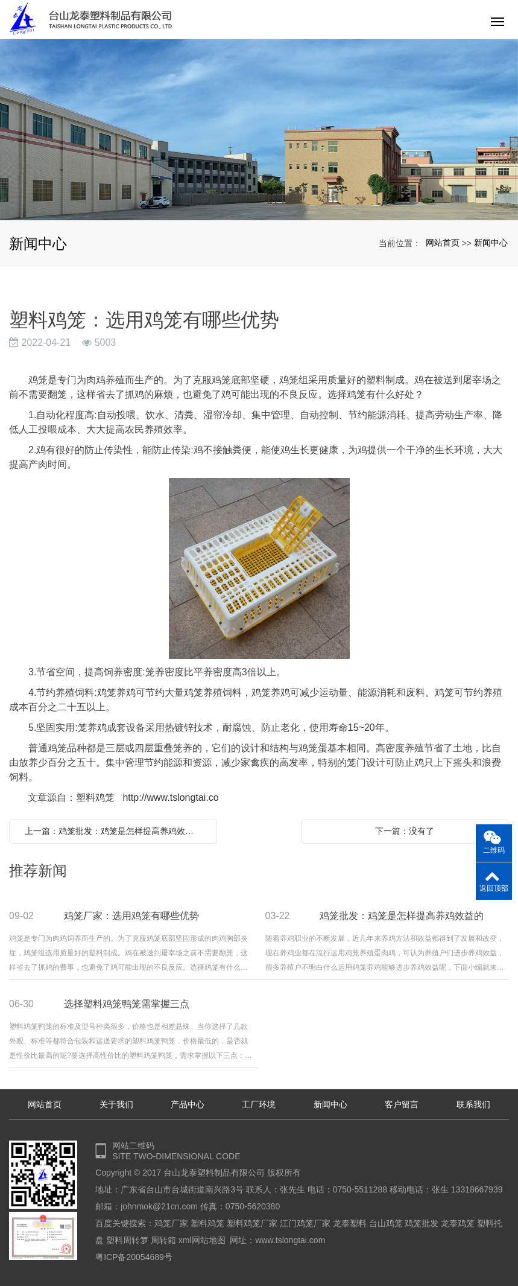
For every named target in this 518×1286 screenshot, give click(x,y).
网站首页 (443, 242)
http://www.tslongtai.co (170, 797)
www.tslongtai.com (290, 1240)
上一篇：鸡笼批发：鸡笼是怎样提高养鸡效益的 (113, 831)
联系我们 (473, 1104)
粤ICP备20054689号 (133, 1257)
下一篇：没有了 (404, 831)
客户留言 (402, 1104)
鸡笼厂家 (171, 1223)
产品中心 (187, 1104)
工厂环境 (259, 1104)
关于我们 (116, 1104)
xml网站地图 (202, 1240)
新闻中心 (491, 242)
